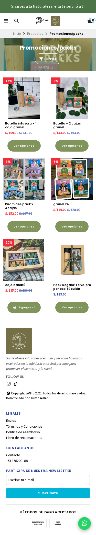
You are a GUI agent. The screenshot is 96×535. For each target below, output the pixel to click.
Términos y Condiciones (24, 426)
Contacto (13, 455)
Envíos (11, 420)
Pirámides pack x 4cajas (19, 206)
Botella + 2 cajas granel (67, 125)
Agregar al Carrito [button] (24, 309)
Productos (35, 33)
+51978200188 (17, 460)
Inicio (17, 33)
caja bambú (15, 285)
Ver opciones (24, 146)
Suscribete (48, 493)
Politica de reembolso (23, 432)
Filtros (47, 59)
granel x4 (61, 204)
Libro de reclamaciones (24, 437)
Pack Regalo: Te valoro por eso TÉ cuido (72, 287)
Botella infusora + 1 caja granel (21, 125)
